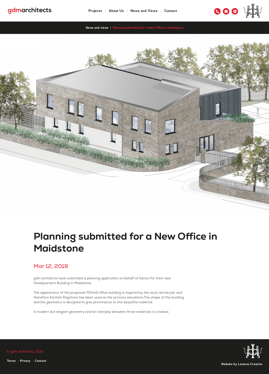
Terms (11, 361)
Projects (95, 10)
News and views (97, 28)
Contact (170, 10)
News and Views (143, 10)
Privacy (25, 361)
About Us (116, 10)
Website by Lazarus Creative (241, 364)
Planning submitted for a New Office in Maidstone (148, 28)
